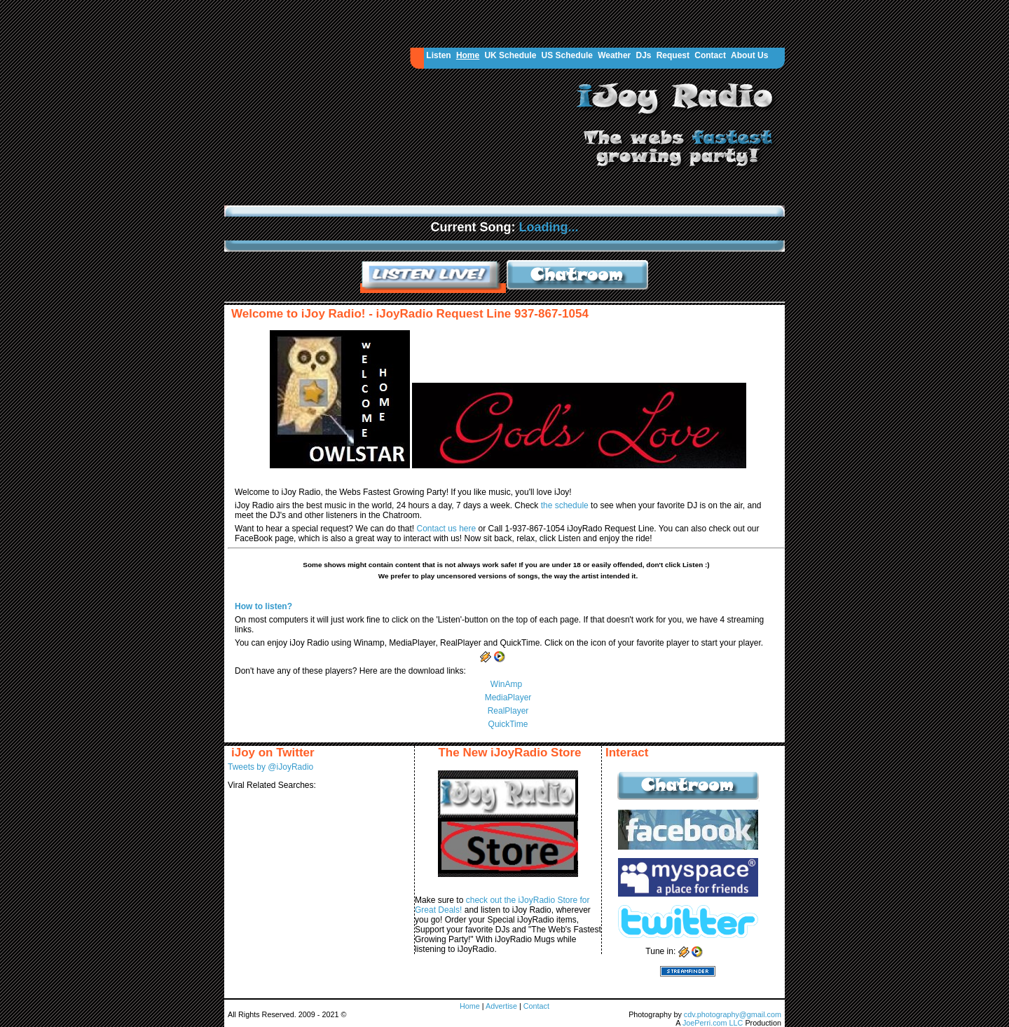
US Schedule (567, 55)
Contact (710, 55)
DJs (643, 55)
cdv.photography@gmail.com (732, 1014)
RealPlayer (508, 711)
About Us (749, 55)
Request (673, 55)
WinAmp (506, 684)
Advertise (502, 1006)
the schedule (566, 505)
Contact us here (447, 528)
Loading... (549, 227)
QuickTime (508, 724)
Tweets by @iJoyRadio (270, 767)
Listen (438, 55)
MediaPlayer (508, 697)
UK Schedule (510, 55)
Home (467, 55)
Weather (614, 55)
